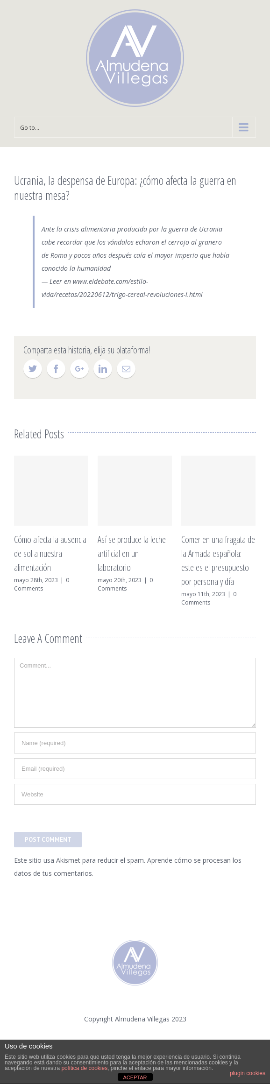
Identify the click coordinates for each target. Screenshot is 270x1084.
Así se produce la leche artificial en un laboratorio (132, 553)
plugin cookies (247, 1073)
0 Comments (41, 584)
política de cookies (84, 1068)
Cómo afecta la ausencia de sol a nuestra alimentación (50, 553)
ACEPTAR (135, 1077)
